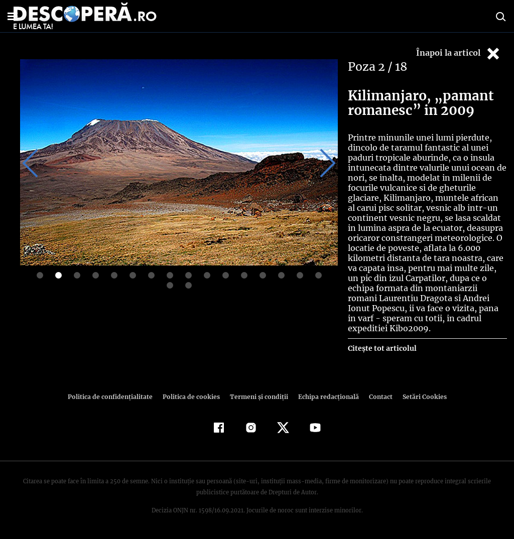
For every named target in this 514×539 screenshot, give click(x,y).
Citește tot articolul (382, 348)
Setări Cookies (419, 396)
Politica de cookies (192, 396)
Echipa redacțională (325, 396)
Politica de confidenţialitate (114, 396)
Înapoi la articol (459, 53)
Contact (376, 396)
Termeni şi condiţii (257, 396)
